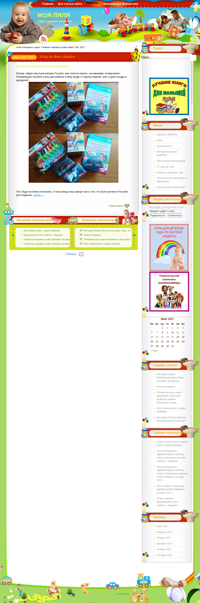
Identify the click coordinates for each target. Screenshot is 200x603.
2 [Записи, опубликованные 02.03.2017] (167, 328)
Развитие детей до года (170, 172)
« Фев (154, 350)
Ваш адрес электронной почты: (166, 207)
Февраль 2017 (165, 532)
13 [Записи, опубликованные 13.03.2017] (152, 337)
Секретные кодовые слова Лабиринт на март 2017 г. (172, 477)
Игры (159, 140)
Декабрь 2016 (164, 543)
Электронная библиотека (120, 3)
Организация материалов (171, 161)
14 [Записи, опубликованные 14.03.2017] (157, 337)
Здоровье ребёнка (167, 134)
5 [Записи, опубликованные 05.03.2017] (183, 328)
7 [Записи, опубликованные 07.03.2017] (157, 332)
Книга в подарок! (166, 386)
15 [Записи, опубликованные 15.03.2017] (162, 337)
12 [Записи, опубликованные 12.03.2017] (183, 332)
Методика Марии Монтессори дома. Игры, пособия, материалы (170, 377)
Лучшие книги (164, 146)
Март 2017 (163, 526)
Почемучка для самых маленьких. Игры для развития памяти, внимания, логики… (126, 239)
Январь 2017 (164, 537)
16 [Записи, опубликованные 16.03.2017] (167, 337)
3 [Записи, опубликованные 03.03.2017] (172, 328)
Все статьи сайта (70, 3)
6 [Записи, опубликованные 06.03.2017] (152, 332)
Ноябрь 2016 (164, 549)
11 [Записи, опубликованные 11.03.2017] (177, 332)
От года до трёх (165, 166)
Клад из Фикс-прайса (57, 57)
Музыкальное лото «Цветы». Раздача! (43, 235)
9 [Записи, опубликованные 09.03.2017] (167, 332)
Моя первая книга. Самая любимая (42, 230)
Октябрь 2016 (164, 555)
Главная (47, 3)
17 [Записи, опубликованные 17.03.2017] (172, 337)
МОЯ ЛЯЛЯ (53, 15)
